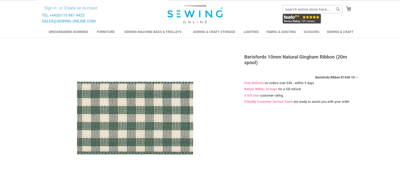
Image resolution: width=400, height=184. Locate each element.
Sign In (50, 8)
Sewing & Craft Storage (214, 32)
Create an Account (80, 8)
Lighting (251, 32)
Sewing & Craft (340, 32)
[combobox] (313, 9)
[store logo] (195, 14)
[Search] (338, 9)
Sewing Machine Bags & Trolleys (152, 32)
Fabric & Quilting (281, 32)
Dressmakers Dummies (68, 32)
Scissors (311, 32)
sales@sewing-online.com (69, 21)
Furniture (106, 32)
